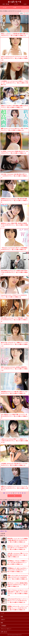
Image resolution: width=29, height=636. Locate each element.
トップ (2, 613)
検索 (2, 622)
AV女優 (14, 7)
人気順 (26, 13)
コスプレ (16, 4)
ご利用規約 (3, 625)
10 (22, 493)
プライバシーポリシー (6, 628)
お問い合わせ (4, 631)
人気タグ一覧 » (3, 531)
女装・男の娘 (6, 4)
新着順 (21, 13)
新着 (2, 616)
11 (24, 493)
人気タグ (3, 619)
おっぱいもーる (14, 2)
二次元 (24, 4)
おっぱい (5, 7)
